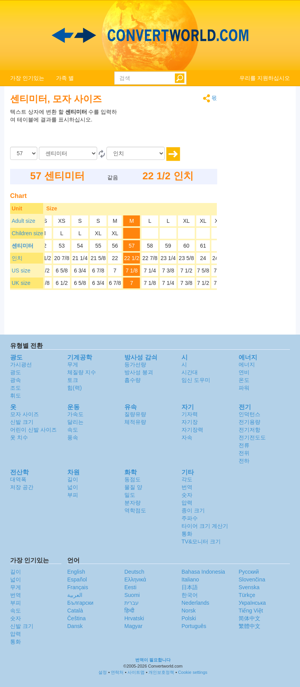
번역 (186, 487)
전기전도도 (252, 437)
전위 (244, 453)
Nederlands (195, 603)
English (76, 572)
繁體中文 (249, 626)
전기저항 (249, 430)
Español (77, 579)
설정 (102, 672)
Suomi (132, 595)
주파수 (189, 518)
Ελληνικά (135, 579)
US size (21, 270)
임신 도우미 (195, 380)
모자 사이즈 (24, 414)
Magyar (133, 626)
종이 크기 (193, 510)
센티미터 (22, 246)
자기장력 (192, 430)
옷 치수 (19, 437)
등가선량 (135, 364)
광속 (15, 380)
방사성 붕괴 (138, 372)
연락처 (117, 672)
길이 (72, 479)
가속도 (75, 414)
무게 (72, 364)
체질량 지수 (81, 372)
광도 (15, 372)
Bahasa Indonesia (203, 572)
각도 (186, 479)
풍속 (72, 437)
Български (80, 603)
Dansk (75, 626)
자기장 (189, 422)
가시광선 (21, 364)
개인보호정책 (161, 672)
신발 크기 (21, 422)
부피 (72, 495)
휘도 (15, 395)
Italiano (190, 579)
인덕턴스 (249, 414)
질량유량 (135, 414)
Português (193, 626)
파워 (244, 388)
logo (150, 35)
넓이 (72, 487)
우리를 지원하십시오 (264, 78)
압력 (186, 503)
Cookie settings (192, 672)
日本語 (189, 587)
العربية (74, 595)
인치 (17, 258)
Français (77, 587)
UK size (21, 283)
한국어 (189, 595)
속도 (72, 430)
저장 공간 (21, 487)
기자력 (189, 414)
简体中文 (249, 618)
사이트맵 (136, 672)
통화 (186, 534)
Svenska (249, 587)
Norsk (188, 610)
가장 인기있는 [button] (27, 78)
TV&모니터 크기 (201, 541)
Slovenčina (252, 579)
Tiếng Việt (251, 610)
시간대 (189, 372)
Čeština (76, 618)
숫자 (186, 495)
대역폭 (18, 479)
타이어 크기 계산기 (204, 526)
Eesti (130, 587)
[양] (23, 153)
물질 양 (133, 487)
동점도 (132, 479)
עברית (131, 603)
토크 (72, 380)
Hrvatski (134, 618)
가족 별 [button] (65, 78)
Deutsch (134, 572)
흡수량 (132, 380)
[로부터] (68, 153)
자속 (186, 437)
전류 (244, 445)
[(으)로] (135, 153)
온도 (244, 380)
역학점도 (135, 510)
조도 (15, 388)
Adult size (23, 221)
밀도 (129, 495)
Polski (188, 618)
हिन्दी (129, 610)
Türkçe (247, 595)
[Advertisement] (168, 127)
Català (75, 610)
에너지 (247, 364)
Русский (249, 572)
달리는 (75, 422)
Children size (27, 233)
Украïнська (252, 603)
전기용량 (249, 422)
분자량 (132, 503)
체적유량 (135, 422)
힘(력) (74, 388)
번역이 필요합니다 (153, 660)
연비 (244, 372)
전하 (244, 461)
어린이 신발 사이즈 (33, 430)
